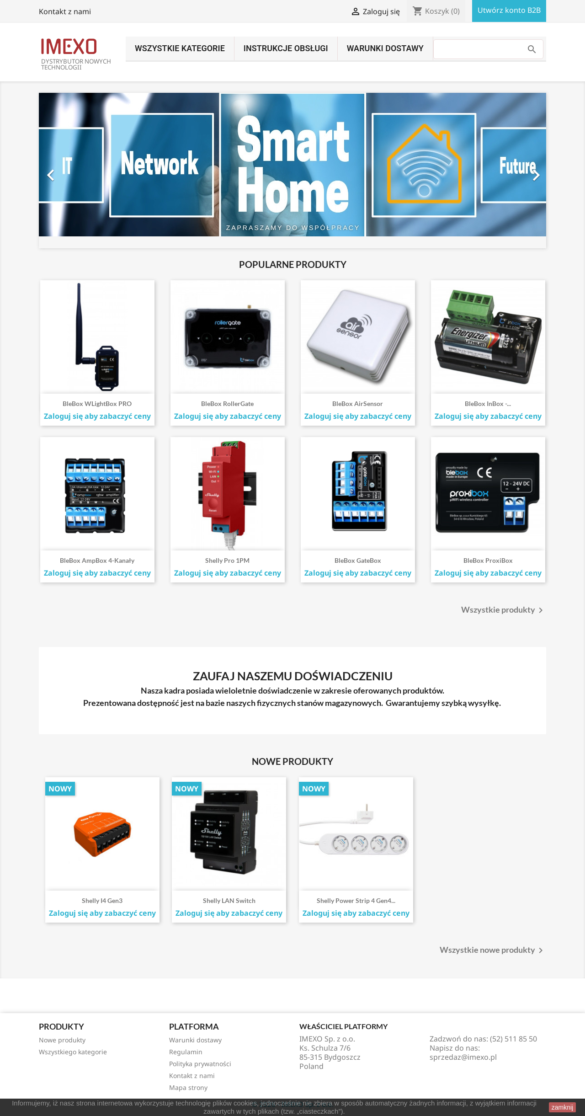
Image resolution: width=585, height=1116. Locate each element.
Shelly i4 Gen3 (102, 900)
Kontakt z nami (65, 11)
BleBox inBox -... (488, 403)
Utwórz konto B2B (509, 10)
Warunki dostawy (385, 48)
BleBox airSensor (357, 403)
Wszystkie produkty (503, 610)
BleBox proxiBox (488, 560)
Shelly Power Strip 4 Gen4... (356, 900)
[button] (77, 170)
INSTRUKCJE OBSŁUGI (286, 48)
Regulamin (185, 1051)
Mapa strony (188, 1087)
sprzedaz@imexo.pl (463, 1057)
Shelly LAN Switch (229, 900)
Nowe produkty (62, 1040)
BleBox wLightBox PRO (97, 403)
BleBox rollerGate (227, 403)
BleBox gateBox (358, 560)
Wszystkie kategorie (180, 48)
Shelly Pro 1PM (227, 560)
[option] (292, 170)
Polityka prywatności (200, 1063)
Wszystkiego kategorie (73, 1051)
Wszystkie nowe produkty (493, 950)
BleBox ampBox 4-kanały (97, 560)
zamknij (562, 1107)
